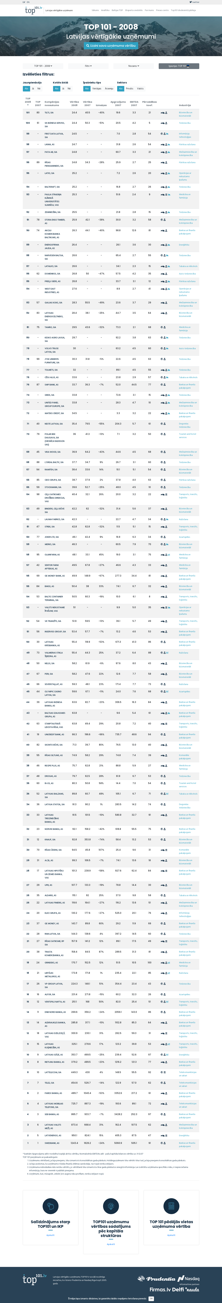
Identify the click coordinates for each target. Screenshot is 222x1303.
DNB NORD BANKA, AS (55, 1012)
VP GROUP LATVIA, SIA (54, 985)
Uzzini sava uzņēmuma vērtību (111, 46)
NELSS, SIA (49, 663)
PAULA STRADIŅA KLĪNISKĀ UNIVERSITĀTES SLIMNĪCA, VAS (53, 200)
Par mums (149, 10)
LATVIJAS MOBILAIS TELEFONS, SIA (54, 1105)
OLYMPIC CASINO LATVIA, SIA (53, 693)
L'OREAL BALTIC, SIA (54, 462)
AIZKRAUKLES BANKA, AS (55, 1024)
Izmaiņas (101, 105)
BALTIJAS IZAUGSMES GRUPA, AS (55, 715)
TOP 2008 (28, 101)
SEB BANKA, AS (52, 1114)
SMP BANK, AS (51, 385)
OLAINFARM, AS (52, 555)
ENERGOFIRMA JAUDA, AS (52, 246)
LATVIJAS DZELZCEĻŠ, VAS (55, 1035)
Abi (26, 89)
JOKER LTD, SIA (52, 537)
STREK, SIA (50, 527)
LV (24, 2)
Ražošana (183, 519)
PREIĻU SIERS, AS (52, 281)
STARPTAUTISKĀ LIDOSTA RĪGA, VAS (54, 725)
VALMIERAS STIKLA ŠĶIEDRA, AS (54, 654)
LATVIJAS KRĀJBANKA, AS (52, 643)
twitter (194, 2)
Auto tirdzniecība (187, 274)
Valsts (140, 89)
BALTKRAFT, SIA (52, 187)
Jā (33, 89)
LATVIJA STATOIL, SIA (55, 804)
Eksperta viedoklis (133, 10)
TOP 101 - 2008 (43, 66)
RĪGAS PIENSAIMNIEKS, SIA (54, 164)
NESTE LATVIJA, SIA (54, 424)
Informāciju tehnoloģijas (185, 135)
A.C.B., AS (49, 860)
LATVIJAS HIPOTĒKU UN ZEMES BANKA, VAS (54, 874)
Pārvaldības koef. (149, 103)
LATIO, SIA (49, 173)
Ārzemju (109, 89)
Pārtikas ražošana (187, 144)
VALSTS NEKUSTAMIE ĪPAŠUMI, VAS (55, 609)
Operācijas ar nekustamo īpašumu (185, 177)
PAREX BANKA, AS (53, 1093)
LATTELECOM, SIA (53, 1072)
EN (28, 2)
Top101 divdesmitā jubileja (183, 10)
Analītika (105, 10)
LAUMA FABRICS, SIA (54, 519)
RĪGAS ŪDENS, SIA (53, 850)
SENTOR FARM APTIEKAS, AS (52, 567)
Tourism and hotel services (187, 435)
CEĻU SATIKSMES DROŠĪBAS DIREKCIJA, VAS (55, 498)
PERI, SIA (49, 674)
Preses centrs (162, 10)
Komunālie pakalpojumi (185, 757)
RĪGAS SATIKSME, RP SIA (54, 943)
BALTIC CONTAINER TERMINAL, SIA (54, 598)
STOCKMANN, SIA (53, 487)
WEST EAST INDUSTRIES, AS (52, 290)
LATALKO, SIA (51, 266)
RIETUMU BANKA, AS (54, 1062)
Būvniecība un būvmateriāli (185, 114)
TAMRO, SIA (50, 327)
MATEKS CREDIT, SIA (54, 413)
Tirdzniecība (185, 123)
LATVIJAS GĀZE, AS (54, 1055)
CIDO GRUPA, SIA (53, 480)
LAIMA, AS (49, 144)
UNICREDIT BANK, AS (54, 734)
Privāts (129, 89)
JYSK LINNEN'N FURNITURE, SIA (52, 361)
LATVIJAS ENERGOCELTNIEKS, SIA (54, 316)
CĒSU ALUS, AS (52, 377)
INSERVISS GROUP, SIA (55, 632)
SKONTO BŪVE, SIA (53, 745)
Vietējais (96, 89)
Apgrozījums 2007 (118, 103)
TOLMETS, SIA (51, 370)
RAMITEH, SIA (51, 470)
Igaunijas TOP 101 (179, 66)
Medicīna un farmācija (185, 196)
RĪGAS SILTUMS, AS (54, 755)
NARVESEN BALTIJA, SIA (54, 257)
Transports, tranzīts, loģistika (188, 496)
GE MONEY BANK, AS (55, 576)
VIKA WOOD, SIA (52, 452)
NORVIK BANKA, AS (54, 829)
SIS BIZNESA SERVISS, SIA (55, 124)
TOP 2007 (38, 103)
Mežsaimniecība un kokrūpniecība (188, 153)
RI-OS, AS (49, 783)
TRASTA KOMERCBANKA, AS (54, 953)
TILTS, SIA (49, 113)
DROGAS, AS (51, 776)
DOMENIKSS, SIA (52, 274)
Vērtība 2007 (87, 103)
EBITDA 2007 (134, 103)
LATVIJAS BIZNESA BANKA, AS (53, 704)
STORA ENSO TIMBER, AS (55, 221)
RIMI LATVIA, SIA (52, 934)
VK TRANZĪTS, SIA (53, 621)
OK (151, 1298)
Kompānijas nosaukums (52, 103)
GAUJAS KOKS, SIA (53, 303)
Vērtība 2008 (74, 103)
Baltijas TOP (117, 10)
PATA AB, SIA (51, 152)
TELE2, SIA (49, 1083)
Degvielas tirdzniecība (184, 425)
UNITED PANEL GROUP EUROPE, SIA (54, 404)
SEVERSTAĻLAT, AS (53, 684)
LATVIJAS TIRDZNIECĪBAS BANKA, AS (52, 818)
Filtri (88, 66)
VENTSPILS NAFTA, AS (55, 1002)
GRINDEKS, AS (51, 963)
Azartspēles (184, 537)
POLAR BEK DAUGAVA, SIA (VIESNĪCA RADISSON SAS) (54, 439)
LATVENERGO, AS (53, 1135)
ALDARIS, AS (50, 895)
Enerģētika (184, 245)
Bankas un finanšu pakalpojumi (187, 232)
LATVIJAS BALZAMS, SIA (54, 795)
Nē (39, 89)
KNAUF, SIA (50, 840)
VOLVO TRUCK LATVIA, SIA (52, 350)
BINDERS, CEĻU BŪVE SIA (54, 510)
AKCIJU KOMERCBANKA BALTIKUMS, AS (52, 234)
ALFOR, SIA (50, 994)
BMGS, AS (49, 586)
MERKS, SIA (50, 544)
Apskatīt (50, 1235)
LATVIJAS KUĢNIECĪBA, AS (52, 1046)
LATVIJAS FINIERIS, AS (55, 903)
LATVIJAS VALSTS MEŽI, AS (53, 1126)
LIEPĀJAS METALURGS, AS (52, 974)
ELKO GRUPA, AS (53, 913)
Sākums (95, 10)
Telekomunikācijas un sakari (187, 1074)
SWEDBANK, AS (52, 1143)
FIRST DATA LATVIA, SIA (54, 135)
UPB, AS (48, 885)
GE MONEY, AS (52, 924)
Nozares (133, 66)
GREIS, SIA (49, 395)
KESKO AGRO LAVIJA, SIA (55, 339)
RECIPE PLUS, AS (52, 766)
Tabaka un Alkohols (188, 266)
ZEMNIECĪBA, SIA (52, 212)
